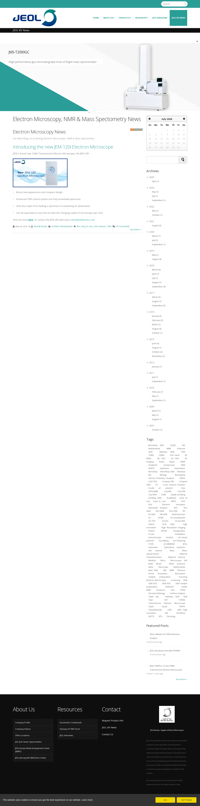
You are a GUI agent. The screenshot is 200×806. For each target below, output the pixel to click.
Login (156, 4)
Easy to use (87, 226)
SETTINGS (186, 799)
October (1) (157, 215)
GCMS (173, 445)
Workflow (180, 613)
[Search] (174, 4)
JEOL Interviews (66, 735)
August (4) (156, 259)
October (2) (157, 352)
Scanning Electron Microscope (166, 579)
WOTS (151, 616)
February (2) (157, 320)
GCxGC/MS (180, 521)
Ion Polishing (179, 540)
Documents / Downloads (71, 722)
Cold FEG (152, 481)
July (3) (155, 240)
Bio (78, 226)
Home (96, 17)
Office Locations (22, 735)
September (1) (158, 200)
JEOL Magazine (159, 17)
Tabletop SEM (172, 596)
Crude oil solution (160, 488)
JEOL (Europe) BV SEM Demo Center (30, 757)
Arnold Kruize (40, 226)
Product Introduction (62, 226)
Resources (141, 17)
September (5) (158, 305)
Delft (164, 494)
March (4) (156, 269)
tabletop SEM (166, 452)
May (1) (155, 191)
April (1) (155, 181)
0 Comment (124, 226)
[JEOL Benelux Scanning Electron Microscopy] (35, 17)
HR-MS (164, 531)
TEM (109, 226)
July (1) (155, 196)
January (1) (157, 366)
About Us (109, 17)
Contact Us (107, 734)
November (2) (158, 356)
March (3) (156, 297)
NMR (172, 570)
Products (125, 17)
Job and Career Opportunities (28, 742)
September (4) (158, 286)
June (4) (155, 343)
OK (165, 799)
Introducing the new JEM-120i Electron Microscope (63, 146)
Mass (172, 550)
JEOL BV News (178, 17)
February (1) (157, 392)
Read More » (135, 229)
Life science (100, 226)
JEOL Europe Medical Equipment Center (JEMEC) (32, 750)
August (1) (156, 282)
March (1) (156, 236)
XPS (161, 616)
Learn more (87, 800)
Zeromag (171, 616)
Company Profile (22, 722)
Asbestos (164, 468)
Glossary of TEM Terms (70, 729)
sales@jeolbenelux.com (82, 219)
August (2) (156, 225)
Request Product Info (112, 720)
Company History (23, 729)
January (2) (157, 316)
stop (114, 112)
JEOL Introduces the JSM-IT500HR (165, 650)
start (86, 112)
